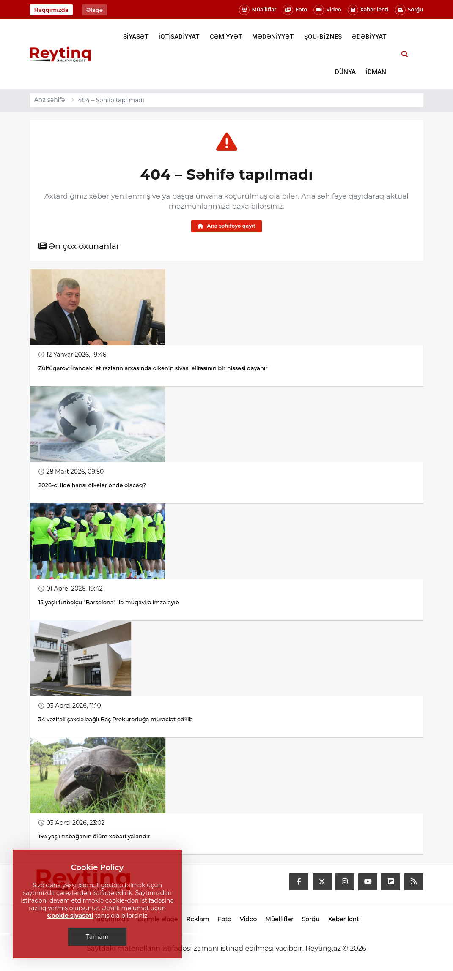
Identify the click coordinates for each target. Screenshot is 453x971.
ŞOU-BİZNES (322, 37)
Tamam (97, 937)
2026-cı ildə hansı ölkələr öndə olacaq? (92, 485)
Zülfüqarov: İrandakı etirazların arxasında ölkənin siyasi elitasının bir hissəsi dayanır (153, 368)
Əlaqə (94, 9)
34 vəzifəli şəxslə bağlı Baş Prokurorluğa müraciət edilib (115, 719)
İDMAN (376, 72)
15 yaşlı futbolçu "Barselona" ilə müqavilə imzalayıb (108, 602)
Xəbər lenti (368, 10)
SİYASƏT (135, 37)
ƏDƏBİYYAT (369, 37)
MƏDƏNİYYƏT (273, 37)
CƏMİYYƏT (226, 37)
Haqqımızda (51, 9)
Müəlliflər (257, 10)
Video (327, 10)
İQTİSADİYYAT (179, 37)
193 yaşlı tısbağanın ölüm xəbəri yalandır (94, 836)
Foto (295, 10)
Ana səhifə (49, 100)
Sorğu (409, 10)
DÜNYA (345, 72)
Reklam (197, 919)
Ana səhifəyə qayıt (226, 226)
